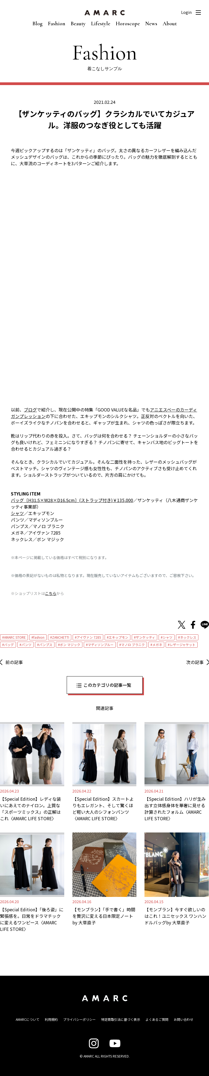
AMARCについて (27, 1019)
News (151, 23)
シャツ (167, 637)
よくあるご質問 (157, 1019)
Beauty (78, 23)
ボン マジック (70, 644)
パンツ (26, 644)
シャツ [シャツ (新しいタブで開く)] (17, 513)
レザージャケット (182, 644)
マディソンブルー (101, 644)
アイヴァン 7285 (89, 637)
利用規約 (51, 1019)
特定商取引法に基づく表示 (120, 1019)
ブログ (30, 409)
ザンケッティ (145, 637)
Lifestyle (100, 23)
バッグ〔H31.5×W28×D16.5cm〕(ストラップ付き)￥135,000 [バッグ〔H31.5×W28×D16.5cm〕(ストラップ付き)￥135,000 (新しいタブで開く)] (72, 500)
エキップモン (118, 637)
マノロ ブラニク (133, 644)
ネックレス (188, 637)
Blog (38, 23)
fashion (38, 637)
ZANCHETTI (60, 637)
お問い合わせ (183, 1019)
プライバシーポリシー (79, 1019)
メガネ (157, 644)
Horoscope (128, 23)
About (170, 23)
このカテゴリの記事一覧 (107, 685)
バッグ (9, 644)
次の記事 (195, 662)
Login (186, 12)
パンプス (45, 644)
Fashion (56, 23)
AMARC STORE (15, 637)
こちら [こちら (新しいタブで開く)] (50, 593)
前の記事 (14, 662)
